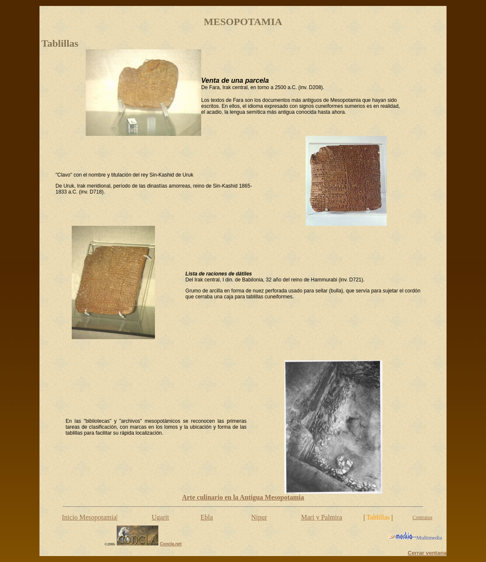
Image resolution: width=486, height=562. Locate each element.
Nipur (259, 517)
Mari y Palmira (321, 517)
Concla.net (171, 544)
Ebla (206, 517)
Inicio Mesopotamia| (90, 517)
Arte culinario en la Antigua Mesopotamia (243, 497)
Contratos (423, 517)
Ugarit (160, 517)
